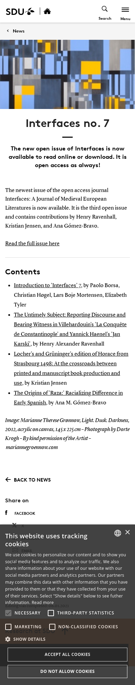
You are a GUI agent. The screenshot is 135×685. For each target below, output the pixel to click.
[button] (8, 613)
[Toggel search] (105, 11)
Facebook (20, 513)
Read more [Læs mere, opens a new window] (43, 602)
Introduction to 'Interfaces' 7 (47, 286)
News (19, 31)
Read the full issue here (32, 244)
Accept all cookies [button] (67, 654)
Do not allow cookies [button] (67, 671)
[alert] (67, 604)
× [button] (127, 532)
